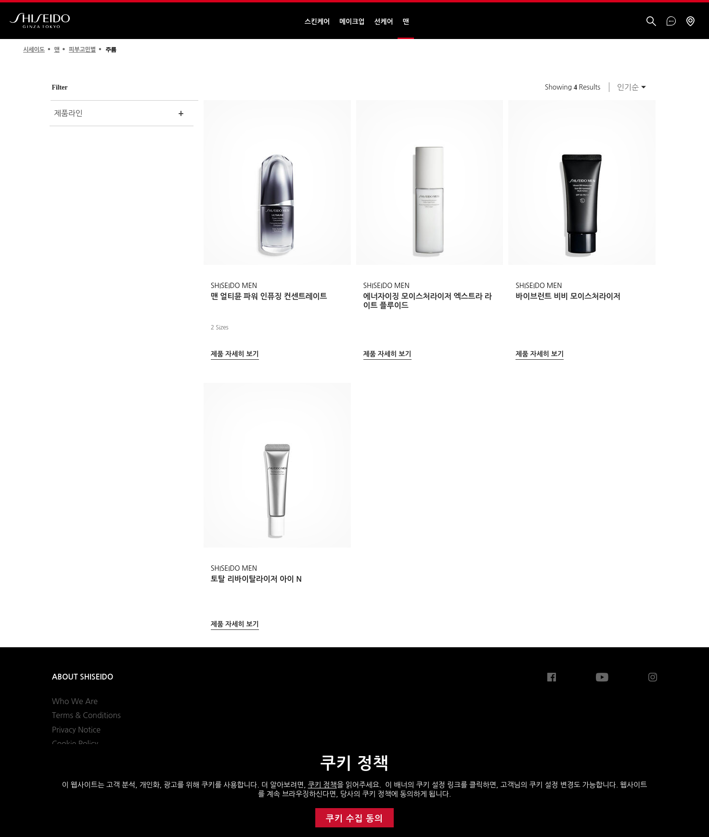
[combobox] (628, 87)
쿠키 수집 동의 (354, 818)
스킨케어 (317, 21)
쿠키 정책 (322, 784)
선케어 (383, 21)
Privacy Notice (76, 729)
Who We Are (75, 701)
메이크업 (351, 21)
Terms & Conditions (86, 715)
